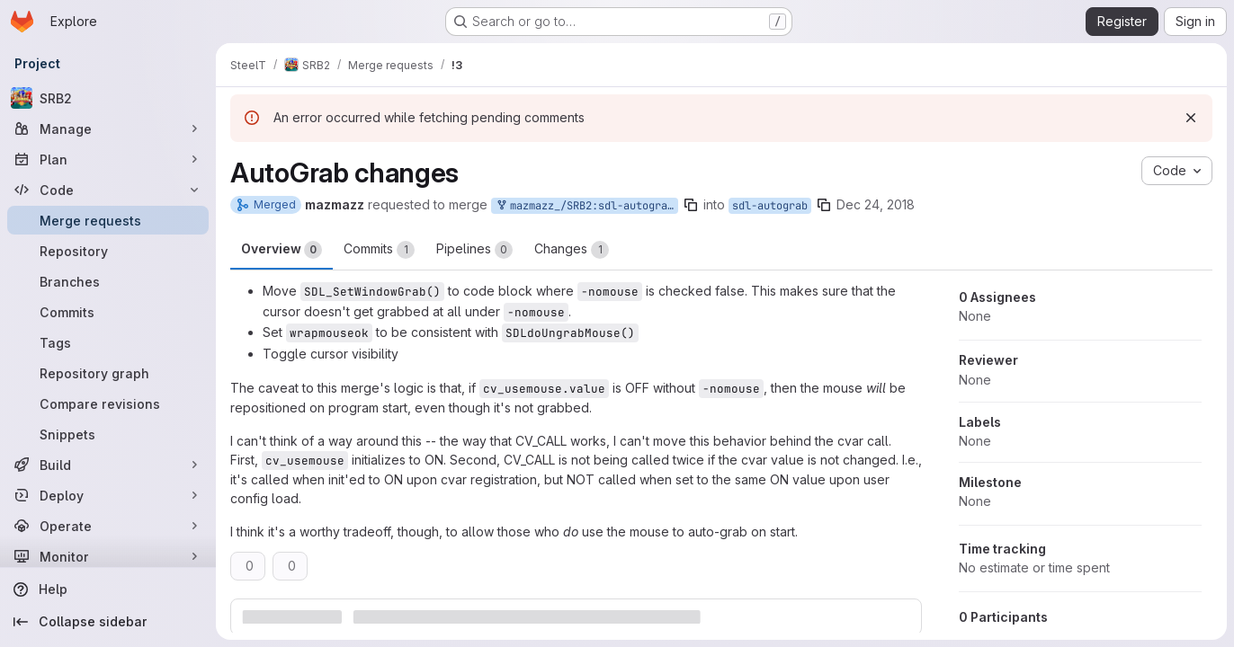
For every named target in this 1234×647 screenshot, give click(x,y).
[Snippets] (108, 434)
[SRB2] (108, 98)
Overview (281, 250)
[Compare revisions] (108, 403)
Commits (379, 250)
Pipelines (474, 250)
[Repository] (108, 250)
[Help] (108, 589)
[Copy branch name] (691, 205)
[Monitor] (108, 556)
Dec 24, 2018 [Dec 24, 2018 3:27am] (875, 204)
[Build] (108, 464)
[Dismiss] (1191, 118)
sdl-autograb (770, 206)
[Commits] (108, 311)
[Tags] (108, 342)
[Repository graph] (108, 373)
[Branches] (108, 281)
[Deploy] (108, 495)
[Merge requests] (108, 220)
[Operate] (108, 525)
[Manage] (108, 128)
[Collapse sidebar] (108, 621)
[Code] (108, 189)
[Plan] (108, 159)
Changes (571, 250)
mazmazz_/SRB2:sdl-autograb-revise (586, 206)
